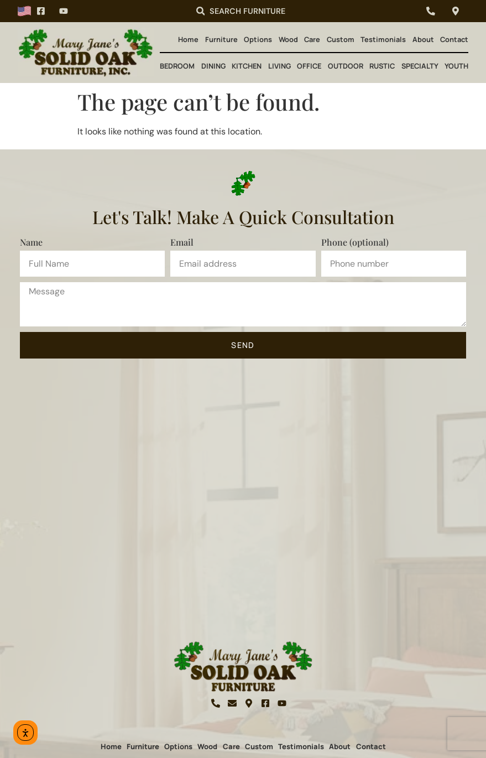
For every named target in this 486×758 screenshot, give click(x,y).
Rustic (382, 66)
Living (279, 66)
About (423, 39)
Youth (456, 66)
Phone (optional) (355, 242)
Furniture (221, 39)
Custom (340, 39)
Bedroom (177, 66)
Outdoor (345, 66)
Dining (213, 66)
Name (31, 242)
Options (258, 39)
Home (188, 39)
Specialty (419, 66)
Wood (288, 39)
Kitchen (247, 66)
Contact (454, 39)
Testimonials (383, 39)
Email (182, 242)
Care (312, 39)
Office (309, 66)
